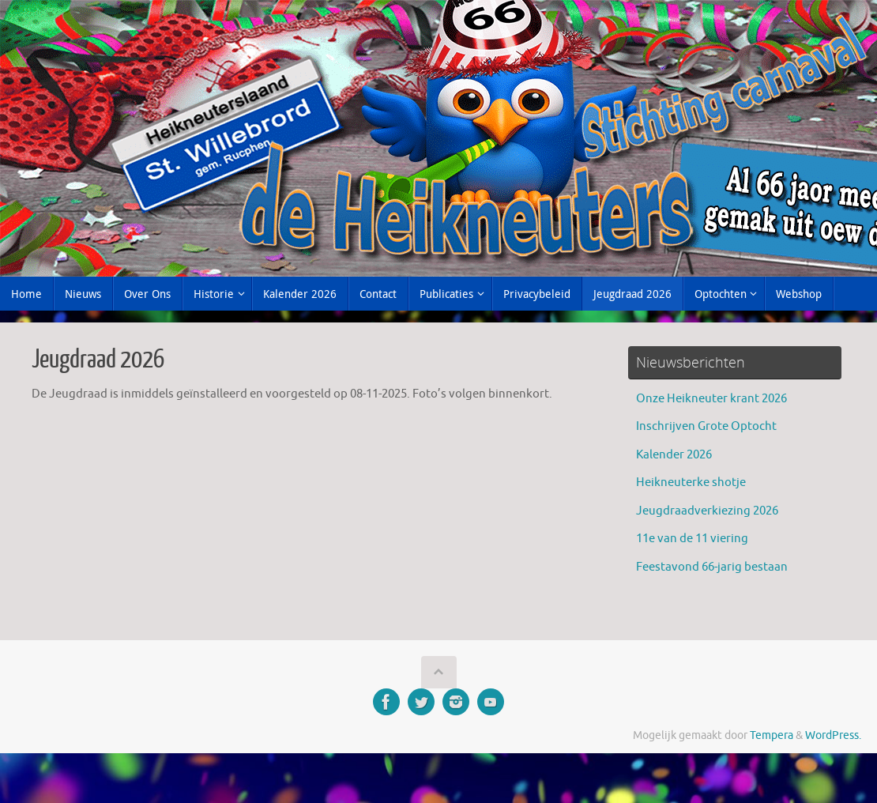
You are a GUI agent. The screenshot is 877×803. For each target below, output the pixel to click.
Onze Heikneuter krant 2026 (711, 398)
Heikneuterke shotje (691, 482)
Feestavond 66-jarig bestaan (712, 567)
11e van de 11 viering (692, 538)
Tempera (771, 735)
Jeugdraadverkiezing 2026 (707, 510)
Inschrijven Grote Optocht (706, 426)
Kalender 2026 (674, 454)
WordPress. (833, 735)
